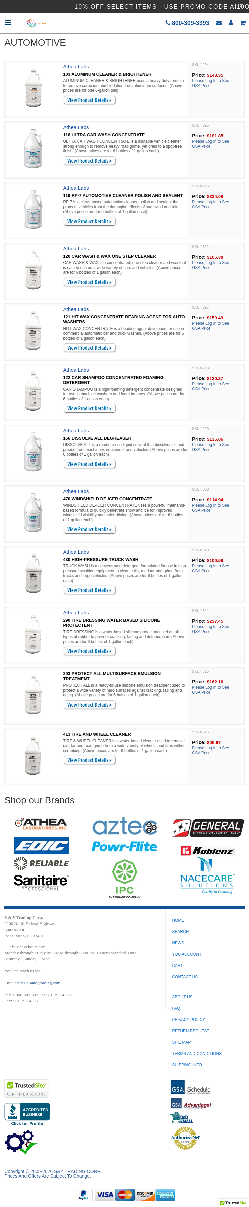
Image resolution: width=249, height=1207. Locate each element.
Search (180, 931)
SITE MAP (181, 1042)
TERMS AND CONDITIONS (197, 1053)
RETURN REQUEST (190, 1031)
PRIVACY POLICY (188, 1019)
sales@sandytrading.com (38, 982)
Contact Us (185, 977)
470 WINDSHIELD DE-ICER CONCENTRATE (107, 498)
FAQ (176, 1008)
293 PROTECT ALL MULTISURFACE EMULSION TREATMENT (112, 676)
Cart (177, 965)
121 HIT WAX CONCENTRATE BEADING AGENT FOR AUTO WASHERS (124, 319)
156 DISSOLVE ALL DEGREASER (97, 438)
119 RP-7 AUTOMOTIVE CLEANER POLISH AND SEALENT (123, 195)
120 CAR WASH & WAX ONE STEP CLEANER (109, 256)
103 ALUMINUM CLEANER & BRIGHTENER (107, 74)
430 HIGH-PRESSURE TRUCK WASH (100, 559)
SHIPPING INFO (187, 1065)
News (178, 943)
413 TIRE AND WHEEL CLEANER (97, 734)
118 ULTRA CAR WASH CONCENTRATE (104, 134)
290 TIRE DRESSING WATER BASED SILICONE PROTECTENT (111, 623)
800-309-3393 (187, 23)
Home (178, 920)
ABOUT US (182, 997)
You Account (186, 954)
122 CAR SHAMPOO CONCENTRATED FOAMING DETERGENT (113, 380)
